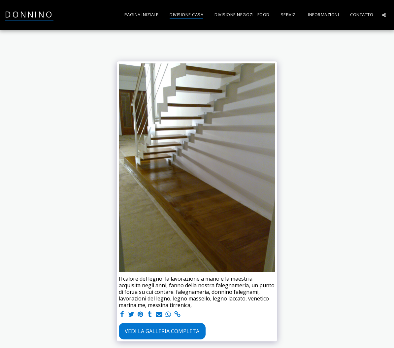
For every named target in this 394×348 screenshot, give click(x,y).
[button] (384, 15)
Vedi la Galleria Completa (162, 331)
